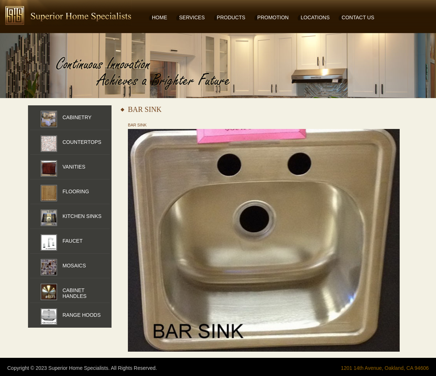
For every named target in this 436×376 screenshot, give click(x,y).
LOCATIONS (315, 17)
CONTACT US (358, 17)
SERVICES (192, 17)
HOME (159, 17)
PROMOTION (272, 17)
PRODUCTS (231, 17)
